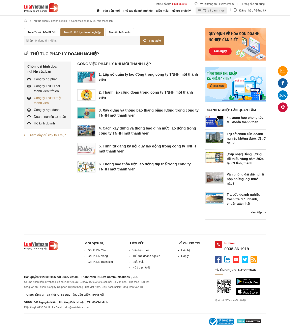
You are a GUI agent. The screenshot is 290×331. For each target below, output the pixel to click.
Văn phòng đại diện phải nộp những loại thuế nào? (245, 179)
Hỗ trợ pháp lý (181, 10)
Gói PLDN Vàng (98, 256)
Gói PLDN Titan (97, 250)
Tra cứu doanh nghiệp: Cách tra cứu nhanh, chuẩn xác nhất (244, 199)
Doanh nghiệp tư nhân (50, 116)
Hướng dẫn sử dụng (253, 3)
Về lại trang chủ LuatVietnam (214, 3)
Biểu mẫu (162, 10)
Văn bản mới (111, 10)
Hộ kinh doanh (44, 123)
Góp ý (184, 256)
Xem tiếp (258, 212)
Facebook (283, 84)
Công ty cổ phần (46, 79)
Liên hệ (185, 250)
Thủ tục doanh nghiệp (137, 10)
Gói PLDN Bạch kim (100, 261)
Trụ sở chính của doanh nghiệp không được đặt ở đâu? (246, 138)
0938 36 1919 (236, 249)
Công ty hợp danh (46, 110)
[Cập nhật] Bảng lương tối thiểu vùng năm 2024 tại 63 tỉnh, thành (245, 158)
